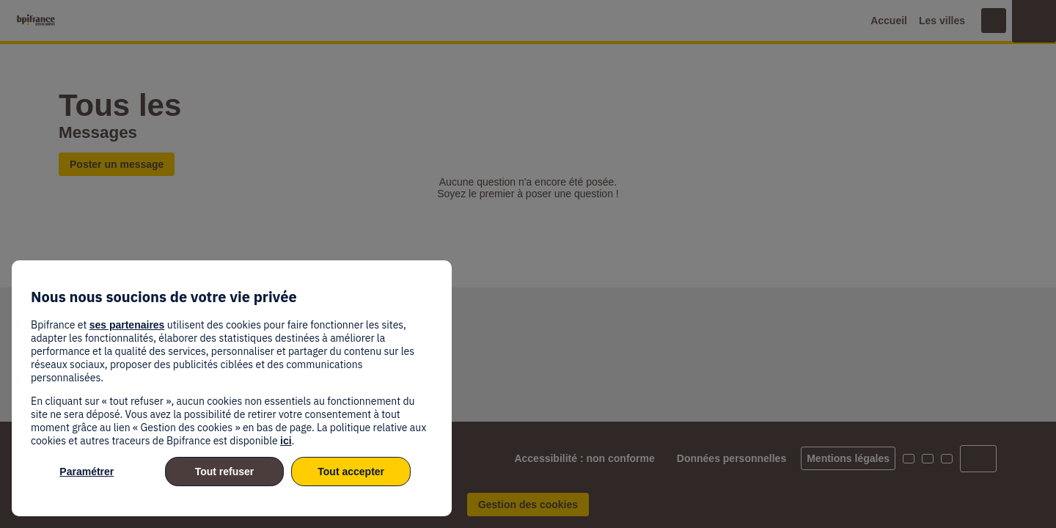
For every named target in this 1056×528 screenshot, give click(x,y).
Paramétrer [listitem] (86, 471)
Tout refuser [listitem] (224, 471)
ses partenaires (127, 325)
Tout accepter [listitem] (351, 471)
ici (286, 441)
